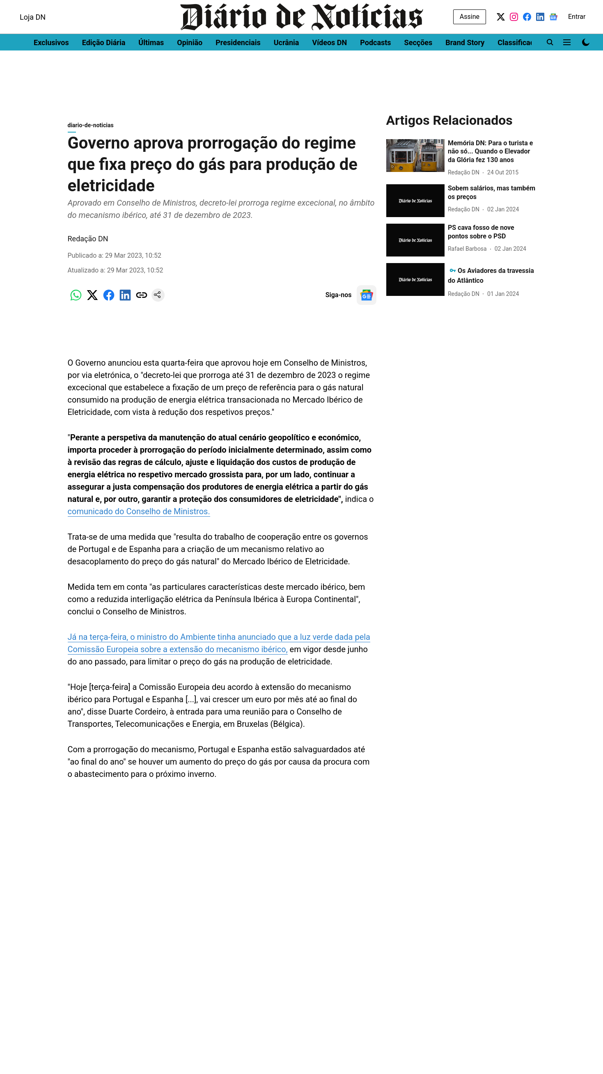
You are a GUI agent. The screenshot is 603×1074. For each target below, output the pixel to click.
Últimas (151, 64)
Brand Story (464, 64)
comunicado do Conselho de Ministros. (139, 515)
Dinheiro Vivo (29, 7)
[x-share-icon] (92, 303)
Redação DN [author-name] (88, 242)
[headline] (492, 156)
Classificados (520, 64)
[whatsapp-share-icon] (76, 303)
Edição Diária (104, 64)
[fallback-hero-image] (415, 159)
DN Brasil (69, 7)
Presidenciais (238, 64)
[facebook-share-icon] (108, 303)
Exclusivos (51, 64)
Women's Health (157, 7)
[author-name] (465, 176)
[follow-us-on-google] (366, 299)
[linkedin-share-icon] (125, 303)
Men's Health (108, 7)
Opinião (189, 64)
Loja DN (33, 38)
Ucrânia (286, 64)
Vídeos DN (329, 64)
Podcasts (375, 64)
